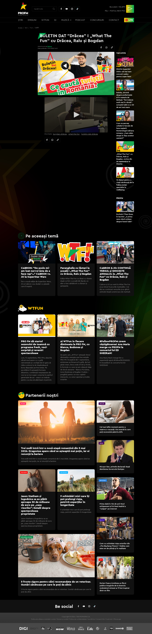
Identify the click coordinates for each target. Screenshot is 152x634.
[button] (76, 114)
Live (131, 20)
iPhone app (117, 619)
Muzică (65, 20)
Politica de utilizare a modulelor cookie (43, 619)
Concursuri (97, 20)
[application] (76, 114)
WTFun (45, 20)
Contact (114, 20)
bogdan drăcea (60, 134)
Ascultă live (91, 619)
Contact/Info (100, 619)
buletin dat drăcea (89, 134)
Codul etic (109, 619)
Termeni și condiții (62, 619)
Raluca (49, 46)
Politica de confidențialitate (78, 619)
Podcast (80, 20)
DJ (55, 20)
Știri (20, 20)
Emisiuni (32, 20)
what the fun (74, 134)
